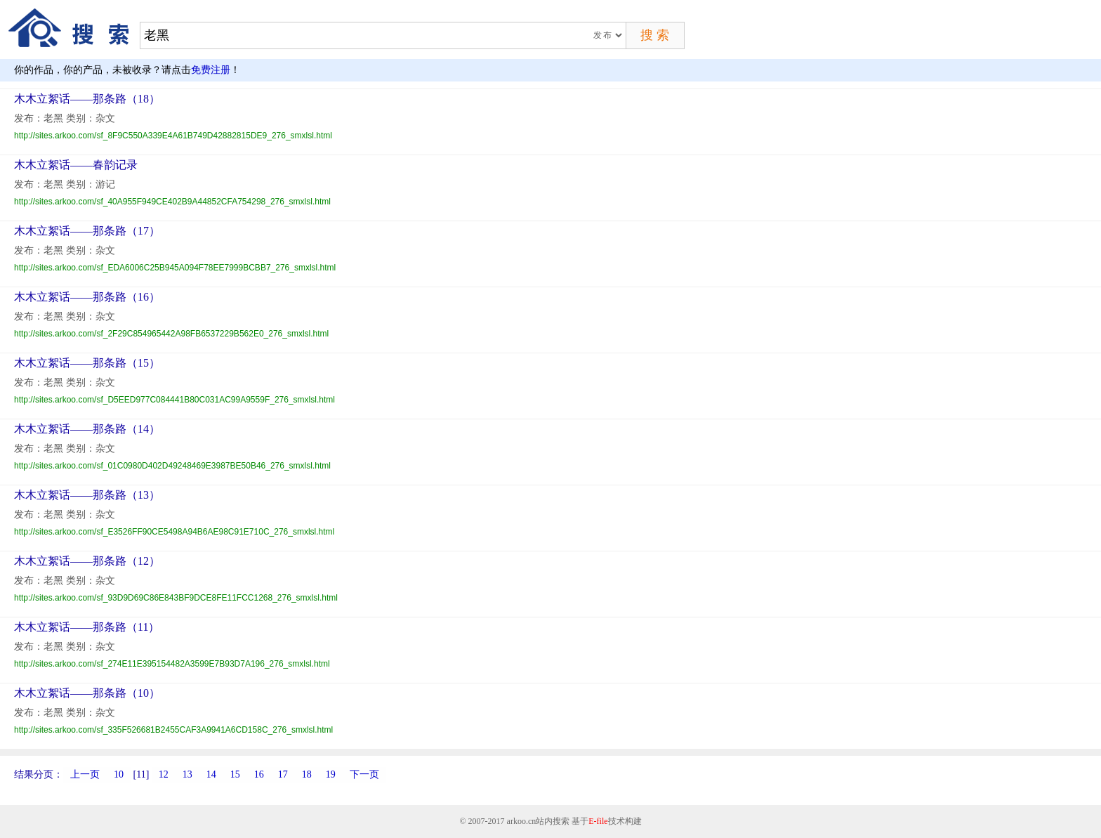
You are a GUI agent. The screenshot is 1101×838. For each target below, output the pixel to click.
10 (119, 774)
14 (211, 774)
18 (307, 774)
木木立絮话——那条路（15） (87, 363)
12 (164, 774)
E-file (597, 821)
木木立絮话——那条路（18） (87, 99)
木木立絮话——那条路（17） (87, 231)
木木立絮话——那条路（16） (87, 297)
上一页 (85, 774)
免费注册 (210, 70)
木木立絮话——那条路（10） (87, 693)
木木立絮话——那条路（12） (87, 561)
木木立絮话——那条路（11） (86, 627)
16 (259, 774)
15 (235, 774)
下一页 (364, 774)
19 (331, 774)
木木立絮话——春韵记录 (76, 165)
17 (283, 774)
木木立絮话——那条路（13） (87, 495)
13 (187, 774)
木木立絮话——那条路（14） (87, 429)
